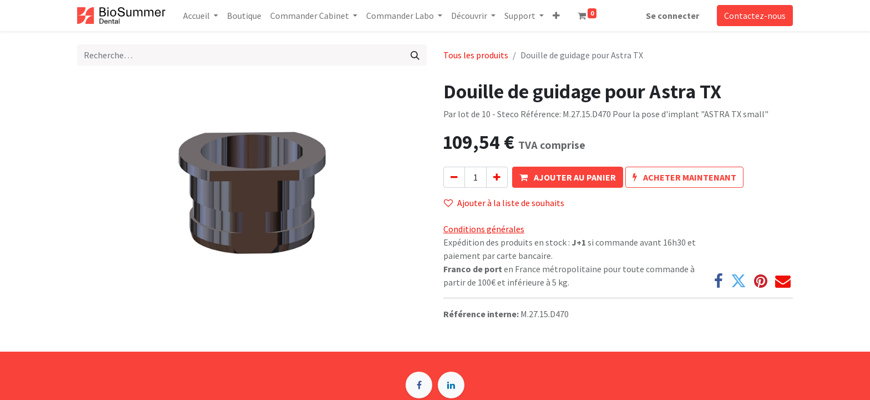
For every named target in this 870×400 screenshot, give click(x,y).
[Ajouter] (497, 177)
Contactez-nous (755, 15)
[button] (556, 15)
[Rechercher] (415, 55)
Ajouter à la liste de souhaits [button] (504, 202)
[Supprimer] (454, 177)
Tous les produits (475, 55)
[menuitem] (244, 15)
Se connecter (672, 15)
